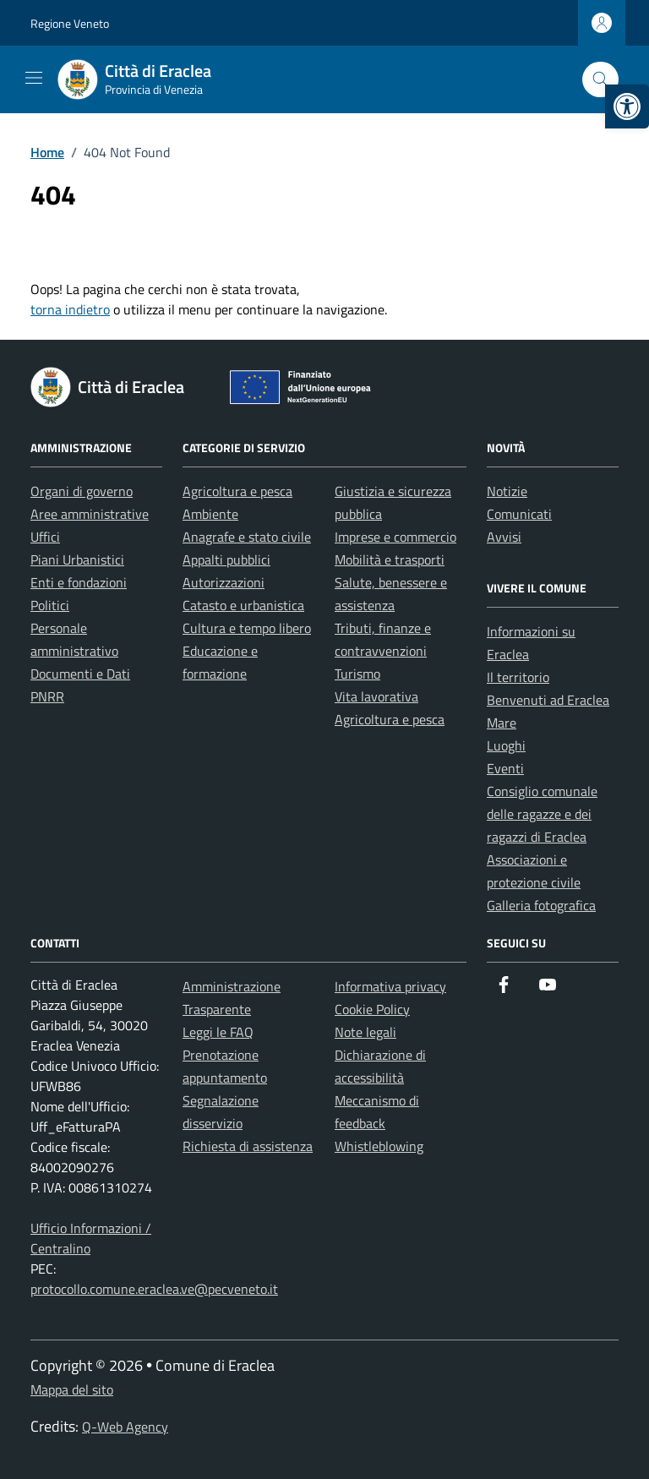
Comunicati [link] (519, 514)
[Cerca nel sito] (600, 80)
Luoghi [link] (506, 745)
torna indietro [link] (70, 309)
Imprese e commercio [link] (395, 537)
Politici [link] (49, 605)
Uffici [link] (45, 537)
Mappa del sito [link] (71, 1389)
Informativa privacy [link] (390, 986)
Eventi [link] (505, 768)
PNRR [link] (47, 696)
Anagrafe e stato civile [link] (247, 537)
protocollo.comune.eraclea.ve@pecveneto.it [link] (154, 1289)
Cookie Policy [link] (372, 1009)
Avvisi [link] (504, 537)
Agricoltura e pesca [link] (237, 491)
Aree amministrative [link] (89, 514)
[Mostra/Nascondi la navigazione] (34, 78)
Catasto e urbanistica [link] (243, 605)
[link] (627, 106)
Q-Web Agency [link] (125, 1426)
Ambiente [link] (210, 514)
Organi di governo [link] (81, 491)
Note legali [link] (365, 1032)
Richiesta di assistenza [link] (248, 1146)
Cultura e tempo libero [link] (247, 628)
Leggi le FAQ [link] (218, 1032)
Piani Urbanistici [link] (77, 559)
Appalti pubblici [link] (226, 559)
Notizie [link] (507, 491)
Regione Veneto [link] (69, 23)
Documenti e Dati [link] (80, 673)
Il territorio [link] (518, 677)
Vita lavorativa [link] (376, 696)
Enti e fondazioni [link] (78, 582)
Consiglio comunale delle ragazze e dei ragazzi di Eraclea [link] (542, 814)
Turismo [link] (357, 673)
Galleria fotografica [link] (541, 905)
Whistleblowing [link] (379, 1146)
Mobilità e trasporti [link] (389, 559)
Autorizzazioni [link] (224, 582)
